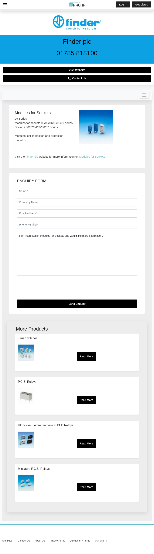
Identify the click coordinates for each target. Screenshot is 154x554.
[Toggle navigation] (144, 95)
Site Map (7, 540)
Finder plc (32, 156)
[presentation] (45, 289)
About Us (40, 540)
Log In (123, 4)
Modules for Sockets (92, 156)
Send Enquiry (76, 303)
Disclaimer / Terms (80, 540)
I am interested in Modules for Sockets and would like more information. (77, 254)
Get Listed (141, 4)
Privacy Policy (57, 540)
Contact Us (77, 78)
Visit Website (77, 70)
